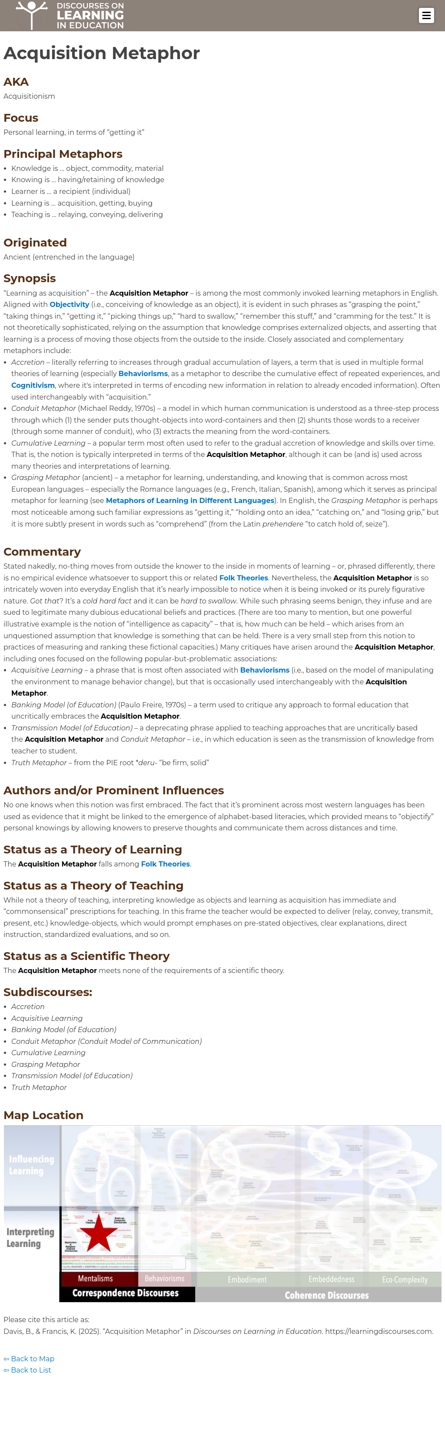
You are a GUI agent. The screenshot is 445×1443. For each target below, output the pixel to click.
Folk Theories (243, 578)
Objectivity (69, 304)
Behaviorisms (143, 374)
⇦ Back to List (27, 1370)
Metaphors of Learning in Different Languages (190, 501)
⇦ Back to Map (28, 1359)
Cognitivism (33, 385)
